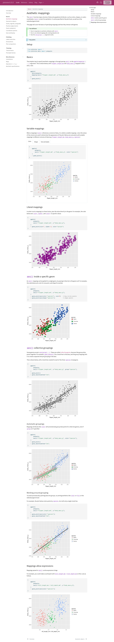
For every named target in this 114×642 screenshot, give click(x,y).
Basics (92, 11)
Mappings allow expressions (98, 22)
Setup (92, 9)
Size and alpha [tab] (45, 142)
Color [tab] (29, 141)
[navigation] (14, 16)
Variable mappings (96, 13)
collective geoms (65, 352)
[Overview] (31, 639)
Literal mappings (95, 16)
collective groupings (98, 20)
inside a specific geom (99, 18)
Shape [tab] (36, 142)
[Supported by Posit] (107, 2)
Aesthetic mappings (38, 9)
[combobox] (101, 2)
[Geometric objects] (81, 639)
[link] (41, 2)
